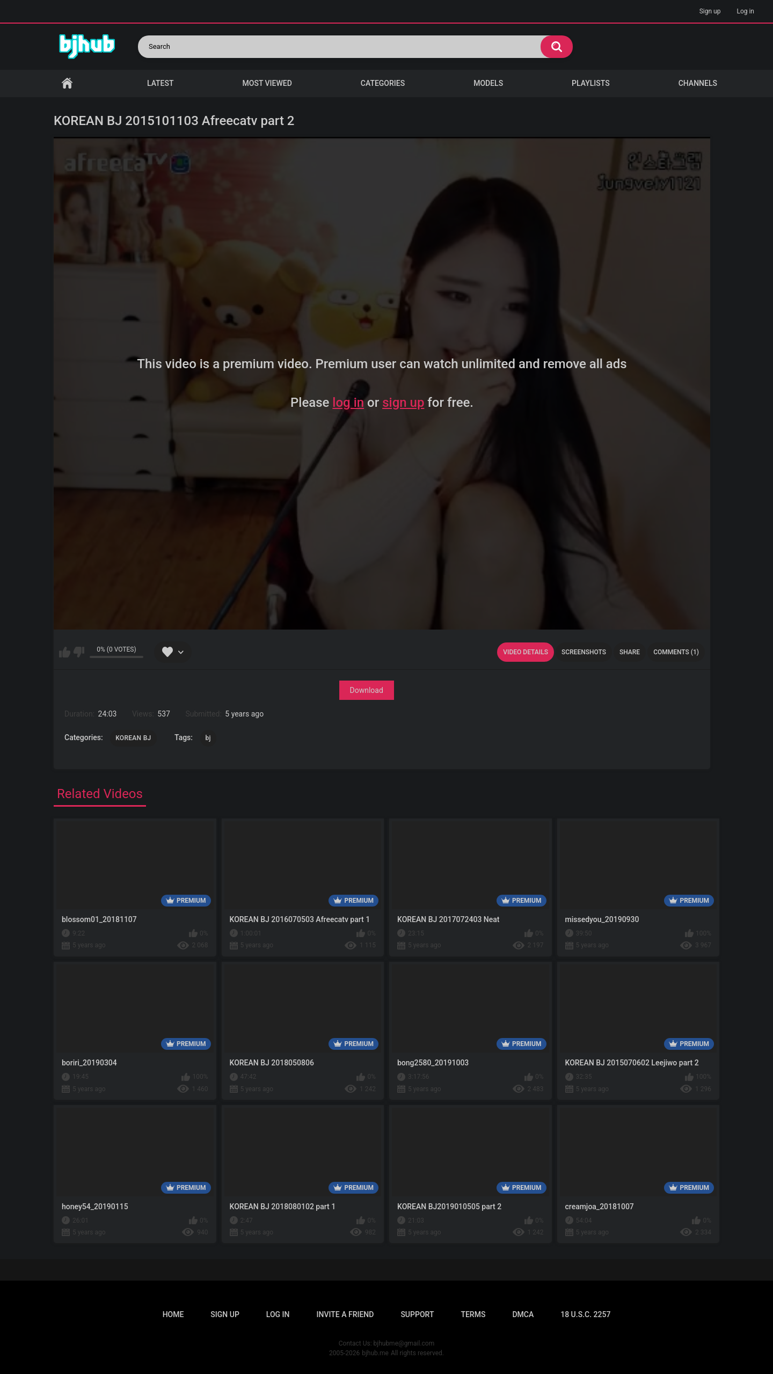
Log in (745, 11)
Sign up (710, 11)
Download (366, 690)
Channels (698, 83)
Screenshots (583, 652)
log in (348, 402)
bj (208, 738)
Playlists (591, 83)
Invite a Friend (345, 1314)
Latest (160, 83)
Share (629, 652)
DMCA (523, 1314)
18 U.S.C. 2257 (585, 1314)
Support (417, 1314)
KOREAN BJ (133, 738)
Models (488, 83)
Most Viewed (267, 83)
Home (67, 83)
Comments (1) (676, 652)
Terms (473, 1314)
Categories (383, 83)
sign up (403, 402)
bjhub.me (375, 1353)
